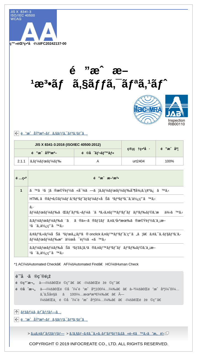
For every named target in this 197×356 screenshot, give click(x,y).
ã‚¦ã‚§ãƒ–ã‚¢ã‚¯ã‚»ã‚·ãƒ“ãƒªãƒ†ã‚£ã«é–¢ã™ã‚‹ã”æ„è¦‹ (119, 333)
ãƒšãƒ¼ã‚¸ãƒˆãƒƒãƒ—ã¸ (41, 312)
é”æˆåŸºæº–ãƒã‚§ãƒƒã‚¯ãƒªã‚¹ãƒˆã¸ (54, 133)
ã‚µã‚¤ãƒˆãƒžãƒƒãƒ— (47, 333)
